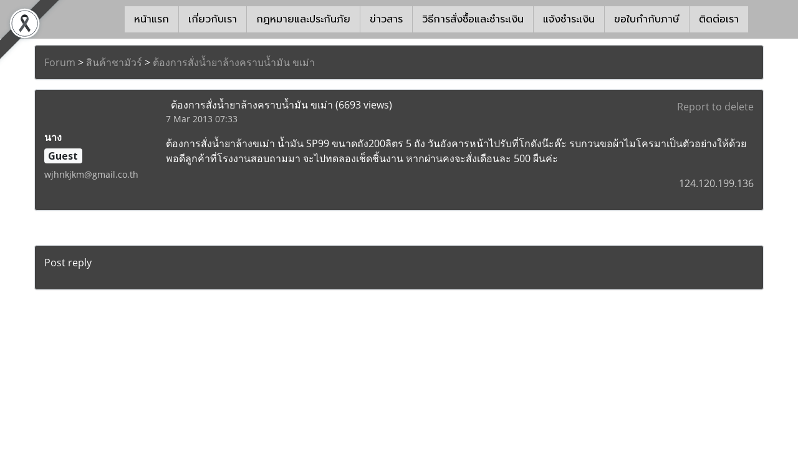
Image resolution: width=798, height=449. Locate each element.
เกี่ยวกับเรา (212, 19)
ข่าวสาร (386, 19)
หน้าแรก (151, 19)
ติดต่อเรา (719, 19)
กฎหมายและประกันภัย (303, 19)
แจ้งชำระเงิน (569, 19)
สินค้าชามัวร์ (114, 62)
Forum (59, 62)
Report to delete (715, 106)
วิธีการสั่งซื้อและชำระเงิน (473, 19)
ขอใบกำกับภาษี (647, 19)
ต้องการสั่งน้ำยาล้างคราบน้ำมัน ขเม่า (234, 62)
